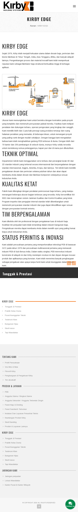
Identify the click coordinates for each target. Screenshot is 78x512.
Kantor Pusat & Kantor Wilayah (17, 485)
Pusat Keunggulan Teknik (15, 315)
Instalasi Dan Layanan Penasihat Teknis (21, 413)
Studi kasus (10, 328)
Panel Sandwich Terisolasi (16, 409)
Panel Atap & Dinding (14, 405)
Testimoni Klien (11, 320)
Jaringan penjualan (13, 476)
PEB (6, 392)
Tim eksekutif (10, 380)
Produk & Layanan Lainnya (16, 426)
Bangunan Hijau (11, 324)
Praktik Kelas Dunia (13, 311)
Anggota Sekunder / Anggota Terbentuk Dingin (24, 400)
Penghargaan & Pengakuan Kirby (19, 376)
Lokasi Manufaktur (12, 481)
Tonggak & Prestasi (13, 307)
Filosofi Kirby (10, 371)
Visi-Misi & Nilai (11, 367)
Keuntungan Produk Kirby (15, 418)
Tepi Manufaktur (11, 333)
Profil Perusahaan (12, 363)
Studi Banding (11, 422)
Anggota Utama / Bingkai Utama (18, 396)
